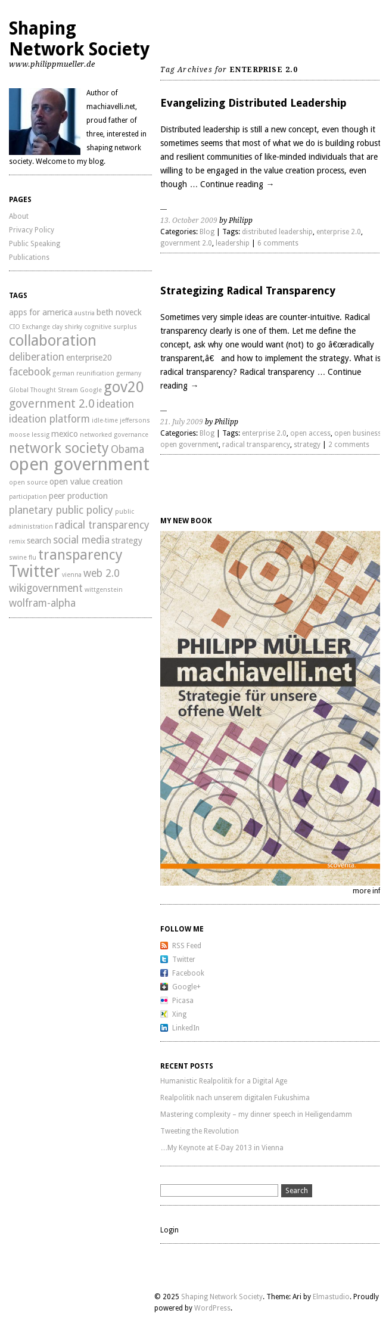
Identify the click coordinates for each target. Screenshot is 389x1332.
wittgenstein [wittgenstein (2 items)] (104, 590)
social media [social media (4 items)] (81, 540)
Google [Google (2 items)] (91, 390)
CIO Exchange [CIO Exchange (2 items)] (29, 327)
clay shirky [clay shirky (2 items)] (67, 327)
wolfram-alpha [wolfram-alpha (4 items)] (42, 603)
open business (357, 433)
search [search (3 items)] (39, 540)
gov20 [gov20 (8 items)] (124, 387)
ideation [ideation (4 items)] (115, 404)
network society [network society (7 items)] (59, 448)
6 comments (277, 243)
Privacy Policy (31, 230)
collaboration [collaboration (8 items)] (53, 340)
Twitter (183, 959)
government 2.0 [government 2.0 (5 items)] (52, 403)
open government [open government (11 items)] (79, 464)
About (19, 216)
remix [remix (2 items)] (17, 541)
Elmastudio (331, 1297)
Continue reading (237, 184)
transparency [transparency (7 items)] (80, 555)
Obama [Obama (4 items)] (127, 449)
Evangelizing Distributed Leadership (253, 103)
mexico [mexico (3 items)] (64, 434)
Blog (207, 232)
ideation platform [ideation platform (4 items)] (49, 419)
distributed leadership (277, 232)
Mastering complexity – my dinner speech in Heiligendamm (256, 1114)
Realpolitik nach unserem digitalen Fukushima (235, 1098)
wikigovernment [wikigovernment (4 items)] (46, 588)
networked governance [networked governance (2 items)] (114, 435)
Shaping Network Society (79, 39)
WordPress (212, 1308)
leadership (233, 243)
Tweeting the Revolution (199, 1131)
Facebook (188, 973)
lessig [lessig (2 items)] (40, 435)
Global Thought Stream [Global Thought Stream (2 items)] (43, 390)
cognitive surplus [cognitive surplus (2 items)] (110, 327)
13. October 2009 (188, 220)
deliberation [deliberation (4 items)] (36, 357)
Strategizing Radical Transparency (247, 290)
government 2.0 (186, 243)
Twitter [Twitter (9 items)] (34, 571)
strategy (307, 444)
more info (369, 891)
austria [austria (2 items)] (84, 313)
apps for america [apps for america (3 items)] (41, 312)
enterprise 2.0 (338, 232)
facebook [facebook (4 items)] (30, 372)
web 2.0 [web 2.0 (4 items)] (101, 573)
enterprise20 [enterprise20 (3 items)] (89, 357)
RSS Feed (186, 946)
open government (189, 444)
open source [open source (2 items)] (28, 482)
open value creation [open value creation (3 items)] (86, 481)
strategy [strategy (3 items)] (126, 540)
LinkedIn (186, 1028)
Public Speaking (34, 244)
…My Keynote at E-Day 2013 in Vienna (222, 1148)
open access (310, 433)
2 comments (348, 444)
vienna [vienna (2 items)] (72, 575)
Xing (179, 1014)
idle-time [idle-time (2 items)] (105, 420)
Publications (29, 257)
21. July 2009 (181, 422)
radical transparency (256, 444)
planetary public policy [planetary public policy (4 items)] (61, 510)
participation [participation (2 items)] (28, 497)
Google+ (186, 987)
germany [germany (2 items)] (128, 373)
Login (169, 1230)
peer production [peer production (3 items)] (78, 496)
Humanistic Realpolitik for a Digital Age (223, 1081)
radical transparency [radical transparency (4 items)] (102, 525)
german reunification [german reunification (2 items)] (83, 373)
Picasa (183, 1000)
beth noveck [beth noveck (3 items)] (119, 312)
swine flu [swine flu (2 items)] (22, 557)
